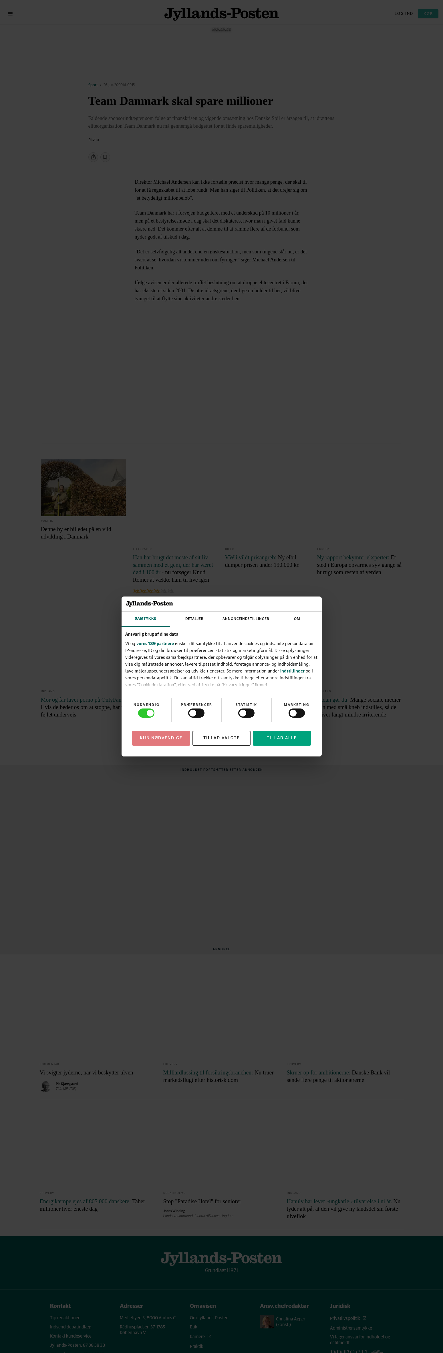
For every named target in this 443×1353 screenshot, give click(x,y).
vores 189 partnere (155, 643)
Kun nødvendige (161, 738)
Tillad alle (282, 738)
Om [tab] (297, 619)
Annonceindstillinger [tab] (246, 619)
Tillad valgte (221, 738)
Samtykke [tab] (145, 619)
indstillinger (292, 670)
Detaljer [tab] (194, 619)
